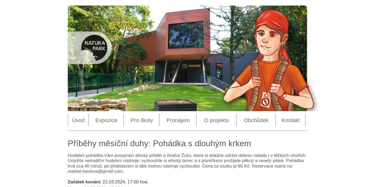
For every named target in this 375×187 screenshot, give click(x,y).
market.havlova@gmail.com (95, 171)
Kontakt (291, 120)
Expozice (106, 120)
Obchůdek (256, 120)
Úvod (78, 120)
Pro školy (142, 120)
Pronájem (178, 120)
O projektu (216, 120)
